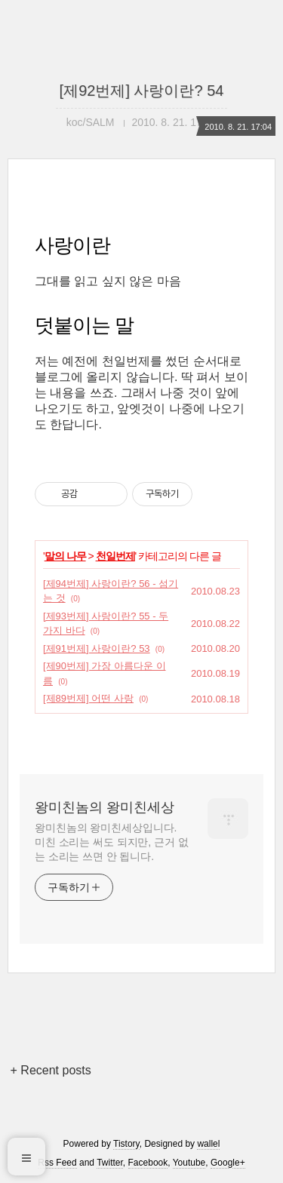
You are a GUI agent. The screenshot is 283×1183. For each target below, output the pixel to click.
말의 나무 (65, 556)
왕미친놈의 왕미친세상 (104, 807)
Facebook (148, 1162)
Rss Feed (57, 1162)
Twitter (110, 1162)
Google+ (228, 1162)
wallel (208, 1143)
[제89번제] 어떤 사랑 (88, 698)
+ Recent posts (51, 1070)
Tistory (126, 1143)
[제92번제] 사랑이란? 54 (142, 90)
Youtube (189, 1162)
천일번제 (115, 556)
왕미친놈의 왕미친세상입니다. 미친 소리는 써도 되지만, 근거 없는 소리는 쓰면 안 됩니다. (111, 842)
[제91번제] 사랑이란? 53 (96, 648)
